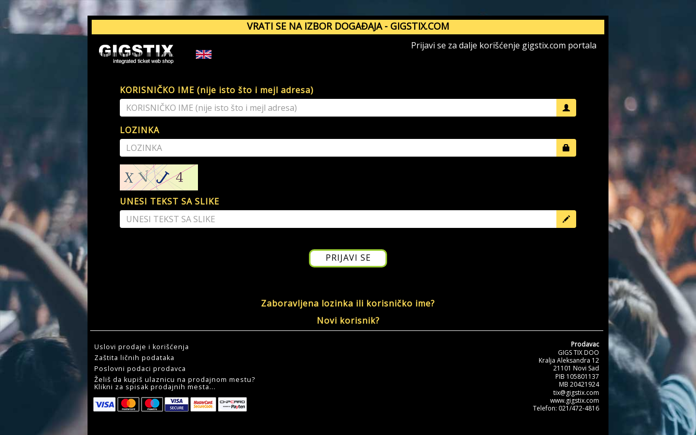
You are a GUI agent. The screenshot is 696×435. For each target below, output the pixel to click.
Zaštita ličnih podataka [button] (134, 358)
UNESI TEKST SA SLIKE (169, 201)
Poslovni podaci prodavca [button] (140, 369)
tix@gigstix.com (576, 392)
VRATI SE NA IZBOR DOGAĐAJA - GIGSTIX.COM (348, 26)
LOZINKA (139, 130)
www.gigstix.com (574, 400)
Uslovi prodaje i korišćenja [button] (141, 347)
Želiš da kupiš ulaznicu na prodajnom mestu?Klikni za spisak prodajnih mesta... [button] (174, 383)
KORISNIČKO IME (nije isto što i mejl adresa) (217, 90)
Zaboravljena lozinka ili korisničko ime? (348, 303)
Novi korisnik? (348, 320)
